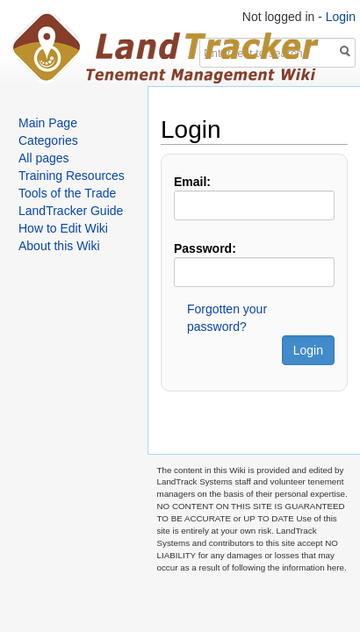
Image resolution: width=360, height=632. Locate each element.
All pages (43, 158)
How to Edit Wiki (63, 228)
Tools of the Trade (67, 193)
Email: (192, 182)
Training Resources (71, 176)
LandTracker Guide (70, 211)
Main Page (47, 123)
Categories (48, 140)
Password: (205, 248)
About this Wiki (59, 246)
